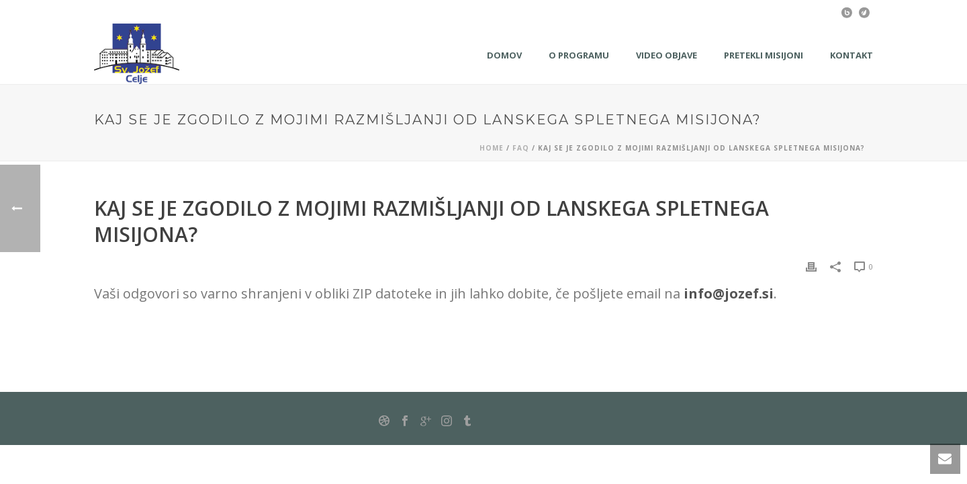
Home (491, 148)
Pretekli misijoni (763, 55)
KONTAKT (851, 55)
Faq (520, 148)
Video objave (666, 55)
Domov (504, 55)
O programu (579, 55)
